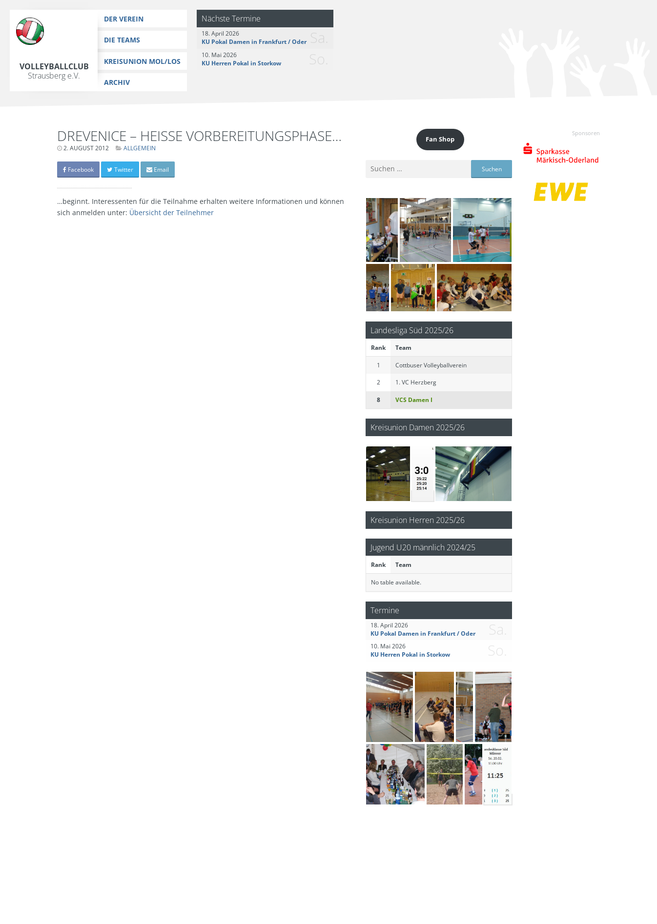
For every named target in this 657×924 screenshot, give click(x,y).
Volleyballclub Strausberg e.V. (54, 71)
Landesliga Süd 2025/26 (411, 330)
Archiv (117, 82)
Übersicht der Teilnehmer (171, 212)
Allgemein (139, 148)
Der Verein (124, 18)
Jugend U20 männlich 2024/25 (422, 547)
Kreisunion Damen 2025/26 (417, 427)
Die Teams (122, 39)
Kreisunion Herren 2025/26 (417, 519)
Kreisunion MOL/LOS (142, 61)
